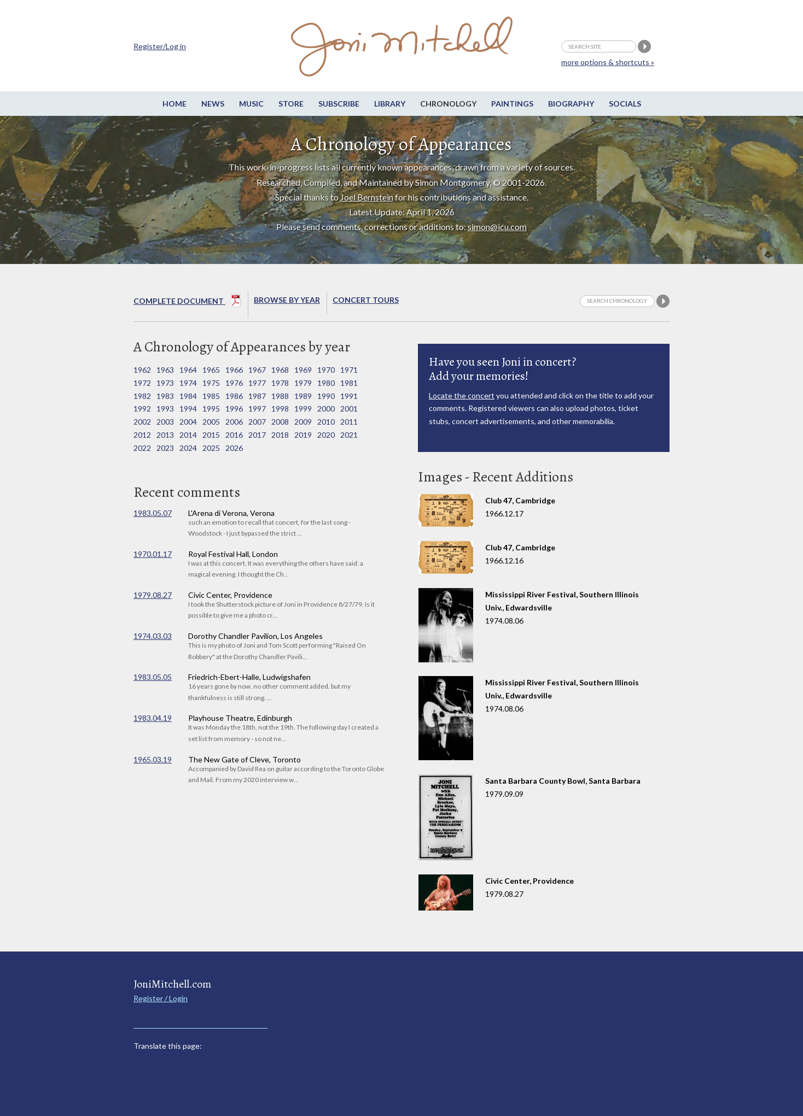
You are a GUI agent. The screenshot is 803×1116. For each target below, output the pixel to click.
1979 (303, 382)
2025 (211, 448)
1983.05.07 (152, 513)
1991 (349, 396)
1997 (257, 408)
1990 (326, 396)
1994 (188, 408)
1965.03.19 (152, 759)
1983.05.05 (152, 677)
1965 (211, 369)
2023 (165, 448)
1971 (349, 369)
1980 (326, 382)
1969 (303, 369)
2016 (234, 434)
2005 (211, 421)
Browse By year (287, 299)
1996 (234, 408)
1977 (257, 382)
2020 (326, 434)
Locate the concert (461, 395)
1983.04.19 (152, 718)
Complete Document (187, 302)
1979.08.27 (152, 595)
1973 (165, 382)
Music (251, 103)
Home (174, 103)
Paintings (512, 103)
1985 (211, 396)
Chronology (448, 103)
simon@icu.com (497, 226)
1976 (234, 382)
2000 (326, 408)
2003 (165, 421)
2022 (142, 448)
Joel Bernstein (366, 197)
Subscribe (338, 103)
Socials (625, 103)
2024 (188, 448)
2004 (188, 421)
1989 (303, 396)
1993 (165, 408)
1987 (257, 396)
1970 (326, 369)
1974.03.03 (152, 636)
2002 (142, 421)
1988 (280, 396)
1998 (280, 408)
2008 (280, 421)
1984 (188, 396)
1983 (165, 396)
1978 (280, 382)
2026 (234, 448)
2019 (303, 434)
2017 (257, 434)
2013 (165, 434)
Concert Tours (366, 299)
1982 (142, 396)
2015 (211, 434)
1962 (142, 369)
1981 (349, 382)
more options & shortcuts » (607, 62)
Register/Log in (159, 46)
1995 (211, 408)
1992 (142, 408)
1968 (280, 369)
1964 (188, 369)
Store (291, 103)
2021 (349, 434)
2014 (188, 434)
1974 (188, 382)
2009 (303, 421)
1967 (257, 369)
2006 (234, 421)
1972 (142, 382)
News (212, 103)
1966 (234, 369)
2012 (142, 434)
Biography (571, 103)
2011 (349, 421)
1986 (234, 396)
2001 (349, 408)
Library (389, 103)
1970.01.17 (152, 554)
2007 (257, 421)
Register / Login (160, 998)
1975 (211, 382)
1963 (165, 369)
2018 (280, 434)
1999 (303, 408)
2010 (326, 421)
